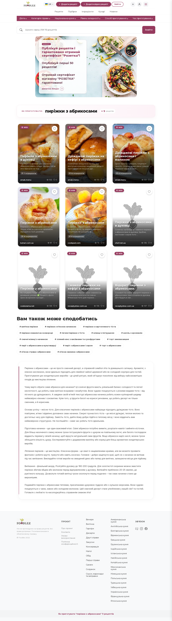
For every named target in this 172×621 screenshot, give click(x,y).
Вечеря (90, 519)
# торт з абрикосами (111, 345)
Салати (89, 565)
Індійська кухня (119, 549)
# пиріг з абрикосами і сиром (78, 345)
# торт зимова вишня (119, 339)
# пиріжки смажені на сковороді (36, 333)
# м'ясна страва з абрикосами (35, 352)
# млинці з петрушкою (103, 333)
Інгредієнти (88, 11)
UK (49, 4)
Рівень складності (90, 18)
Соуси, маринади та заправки (95, 575)
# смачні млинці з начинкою (33, 339)
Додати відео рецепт (96, 4)
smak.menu (25, 180)
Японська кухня (119, 601)
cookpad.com (74, 243)
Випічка (90, 524)
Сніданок (90, 569)
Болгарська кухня (120, 531)
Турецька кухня (118, 583)
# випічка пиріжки (28, 327)
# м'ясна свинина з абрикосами (74, 352)
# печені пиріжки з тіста (72, 333)
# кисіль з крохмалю (132, 333)
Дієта (23, 18)
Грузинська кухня (119, 544)
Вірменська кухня (120, 535)
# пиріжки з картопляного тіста (100, 327)
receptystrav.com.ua (77, 306)
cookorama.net (27, 306)
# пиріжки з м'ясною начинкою (61, 327)
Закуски (90, 542)
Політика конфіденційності (69, 543)
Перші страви (93, 560)
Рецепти (59, 11)
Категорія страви (40, 18)
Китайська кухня (119, 562)
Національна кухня (65, 18)
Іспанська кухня (119, 553)
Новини (114, 11)
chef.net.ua (120, 243)
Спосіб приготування (116, 18)
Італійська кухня (119, 558)
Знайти (149, 30)
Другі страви (92, 538)
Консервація (92, 547)
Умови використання (68, 537)
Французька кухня (120, 596)
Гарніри (90, 528)
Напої (89, 551)
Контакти (65, 532)
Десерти (90, 533)
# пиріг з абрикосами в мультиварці (37, 345)
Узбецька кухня (118, 587)
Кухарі (101, 11)
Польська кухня (119, 578)
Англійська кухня (119, 526)
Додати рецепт (68, 4)
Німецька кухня (119, 574)
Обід (88, 556)
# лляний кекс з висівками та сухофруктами (78, 339)
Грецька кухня (118, 540)
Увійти (117, 4)
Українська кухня (119, 592)
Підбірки (72, 11)
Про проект (67, 528)
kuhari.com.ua (26, 243)
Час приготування (143, 18)
